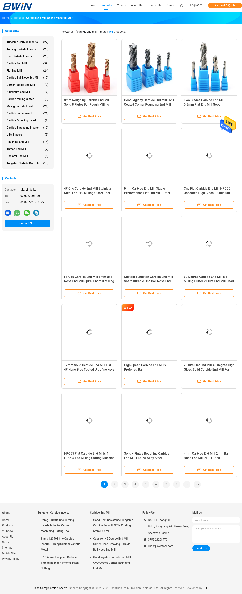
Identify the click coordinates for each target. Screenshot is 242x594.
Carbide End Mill (27, 63)
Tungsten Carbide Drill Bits (27, 163)
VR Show (7, 531)
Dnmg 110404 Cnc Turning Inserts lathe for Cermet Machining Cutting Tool (57, 525)
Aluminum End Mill (27, 92)
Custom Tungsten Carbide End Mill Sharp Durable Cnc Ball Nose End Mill (148, 281)
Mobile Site (9, 553)
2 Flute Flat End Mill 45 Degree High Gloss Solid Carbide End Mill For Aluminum (209, 369)
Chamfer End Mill (27, 156)
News (5, 542)
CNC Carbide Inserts (27, 56)
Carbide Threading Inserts (27, 128)
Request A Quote (225, 5)
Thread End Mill (27, 149)
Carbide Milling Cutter (27, 99)
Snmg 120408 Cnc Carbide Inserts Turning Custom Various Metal (60, 544)
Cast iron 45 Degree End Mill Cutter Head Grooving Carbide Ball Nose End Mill (111, 544)
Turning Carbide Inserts (27, 49)
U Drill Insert (27, 135)
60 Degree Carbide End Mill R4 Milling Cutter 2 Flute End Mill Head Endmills (209, 281)
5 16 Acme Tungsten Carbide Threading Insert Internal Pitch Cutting (60, 563)
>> (197, 484)
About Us (7, 536)
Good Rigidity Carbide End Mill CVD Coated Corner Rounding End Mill (112, 563)
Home (6, 520)
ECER (206, 588)
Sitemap (7, 547)
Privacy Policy (10, 558)
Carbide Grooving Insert (27, 120)
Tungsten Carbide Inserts (27, 42)
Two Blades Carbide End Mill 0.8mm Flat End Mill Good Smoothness (204, 104)
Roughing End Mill (27, 142)
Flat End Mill (27, 70)
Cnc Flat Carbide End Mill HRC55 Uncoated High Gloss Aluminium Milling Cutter (207, 193)
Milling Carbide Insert (27, 106)
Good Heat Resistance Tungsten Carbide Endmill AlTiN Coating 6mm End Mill (113, 525)
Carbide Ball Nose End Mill (27, 78)
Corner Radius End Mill (27, 85)
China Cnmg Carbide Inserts (50, 588)
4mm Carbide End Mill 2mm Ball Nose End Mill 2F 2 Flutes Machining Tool (206, 458)
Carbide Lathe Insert (27, 113)
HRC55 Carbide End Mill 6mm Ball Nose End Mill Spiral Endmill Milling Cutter (89, 281)
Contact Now (27, 223)
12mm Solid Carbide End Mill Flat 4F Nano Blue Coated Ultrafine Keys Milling (89, 369)
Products (7, 525)
